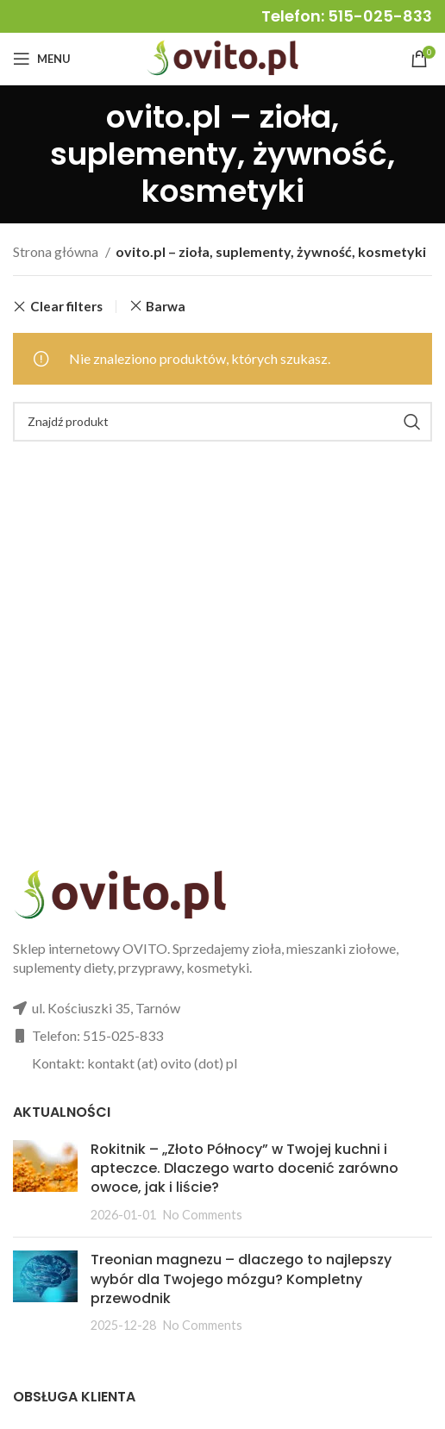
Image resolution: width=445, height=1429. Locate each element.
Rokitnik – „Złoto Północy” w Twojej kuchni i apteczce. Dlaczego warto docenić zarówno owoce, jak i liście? (244, 1168)
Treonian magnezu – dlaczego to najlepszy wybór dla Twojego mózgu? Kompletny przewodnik (241, 1279)
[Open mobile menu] (41, 58)
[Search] (222, 422)
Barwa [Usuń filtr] (165, 306)
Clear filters (66, 306)
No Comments (202, 1214)
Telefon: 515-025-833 (346, 16)
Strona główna (57, 251)
